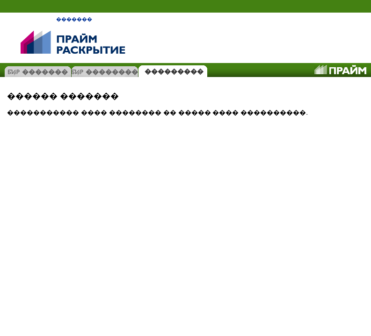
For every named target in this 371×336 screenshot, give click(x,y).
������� (74, 19)
